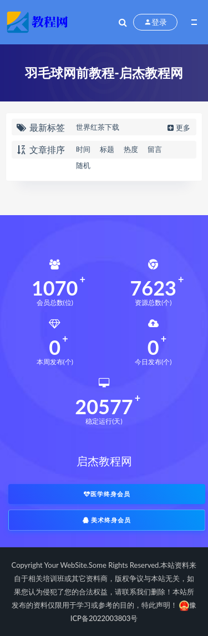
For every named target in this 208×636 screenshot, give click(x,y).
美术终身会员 (107, 519)
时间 (83, 149)
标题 (107, 149)
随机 (83, 165)
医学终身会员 (107, 493)
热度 (131, 149)
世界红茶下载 (97, 127)
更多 (177, 127)
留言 (155, 149)
